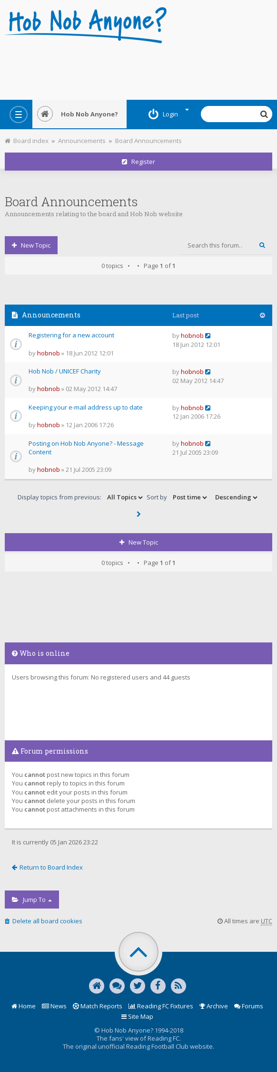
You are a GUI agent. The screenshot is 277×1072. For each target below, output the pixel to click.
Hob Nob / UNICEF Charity (65, 371)
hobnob (48, 353)
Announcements (82, 140)
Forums (248, 1006)
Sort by (177, 497)
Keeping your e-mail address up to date (86, 407)
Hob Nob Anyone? (77, 114)
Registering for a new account (71, 335)
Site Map (137, 1016)
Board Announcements (148, 140)
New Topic (31, 245)
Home (23, 1006)
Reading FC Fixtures (161, 1006)
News (54, 1006)
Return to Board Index (47, 867)
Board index (27, 140)
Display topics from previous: (81, 497)
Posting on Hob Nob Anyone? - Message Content (86, 448)
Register (138, 161)
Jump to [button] (32, 899)
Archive (213, 1006)
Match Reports (97, 1006)
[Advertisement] (138, 69)
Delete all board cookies (43, 921)
